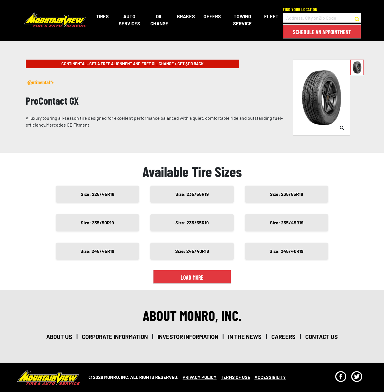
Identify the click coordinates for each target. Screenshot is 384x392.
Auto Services (128, 20)
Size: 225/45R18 (97, 194)
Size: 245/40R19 (287, 251)
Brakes (185, 16)
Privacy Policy (200, 377)
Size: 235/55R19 (192, 194)
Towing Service (242, 20)
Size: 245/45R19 (97, 251)
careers (283, 336)
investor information (187, 336)
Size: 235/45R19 (287, 222)
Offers (211, 16)
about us (59, 336)
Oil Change (159, 20)
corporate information (115, 336)
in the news (245, 336)
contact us (321, 336)
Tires (101, 16)
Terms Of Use (235, 377)
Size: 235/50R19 (97, 222)
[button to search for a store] (357, 18)
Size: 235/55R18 (286, 194)
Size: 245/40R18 (192, 251)
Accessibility (270, 377)
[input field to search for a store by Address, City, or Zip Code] (322, 18)
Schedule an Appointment (322, 32)
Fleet (271, 16)
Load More (192, 277)
